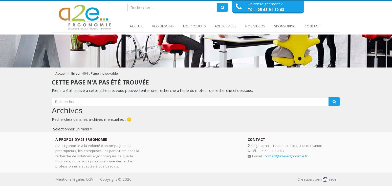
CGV (89, 179)
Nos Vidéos (255, 26)
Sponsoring (285, 26)
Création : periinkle (317, 179)
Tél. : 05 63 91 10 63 (266, 9)
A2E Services (225, 26)
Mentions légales (70, 179)
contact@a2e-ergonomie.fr (286, 156)
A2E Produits (194, 26)
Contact (312, 26)
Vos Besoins (163, 26)
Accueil (136, 26)
